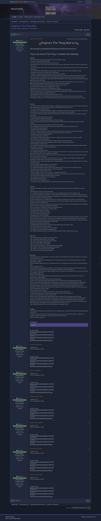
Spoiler (34, 325)
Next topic (86, 29)
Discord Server (29, 17)
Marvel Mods (17, 9)
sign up (33, 1)
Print (88, 34)
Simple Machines (16, 518)
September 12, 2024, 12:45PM (36, 396)
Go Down (13, 34)
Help (82, 516)
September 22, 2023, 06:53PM (36, 38)
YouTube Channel (39, 17)
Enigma (20, 40)
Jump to (68, 507)
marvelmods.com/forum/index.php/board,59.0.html (41, 340)
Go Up (12, 500)
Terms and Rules (87, 516)
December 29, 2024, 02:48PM (36, 422)
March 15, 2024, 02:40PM (35, 370)
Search (20, 17)
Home (14, 17)
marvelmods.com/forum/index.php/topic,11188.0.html (42, 334)
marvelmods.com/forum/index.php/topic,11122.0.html (42, 337)
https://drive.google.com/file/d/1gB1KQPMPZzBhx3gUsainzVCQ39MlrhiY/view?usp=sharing (53, 48)
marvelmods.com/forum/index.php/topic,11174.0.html (42, 331)
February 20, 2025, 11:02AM (36, 474)
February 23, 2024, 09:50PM (36, 344)
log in (28, 1)
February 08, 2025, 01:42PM (36, 448)
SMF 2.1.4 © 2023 (9, 518)
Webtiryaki (12, 516)
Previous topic (79, 29)
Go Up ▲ (94, 516)
